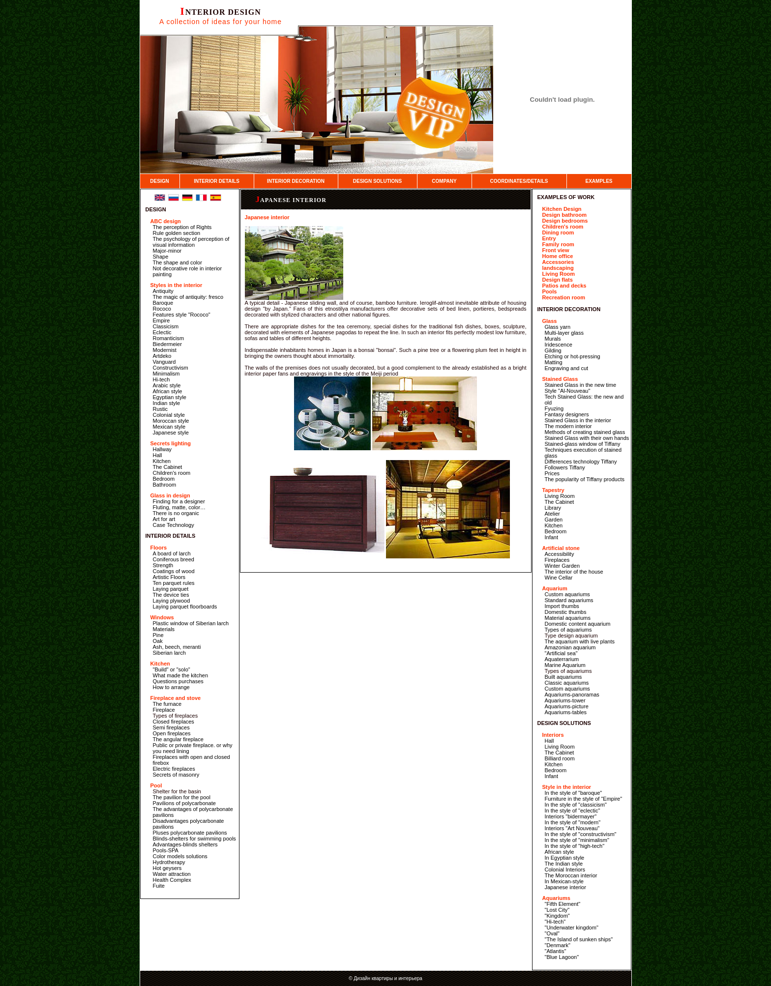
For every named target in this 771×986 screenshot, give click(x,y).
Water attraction (172, 874)
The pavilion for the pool (181, 797)
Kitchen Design (562, 209)
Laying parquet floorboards (185, 606)
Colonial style (169, 415)
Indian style (166, 403)
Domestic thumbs (566, 612)
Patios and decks (564, 286)
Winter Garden (562, 566)
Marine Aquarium (565, 665)
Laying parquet (171, 589)
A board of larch (172, 553)
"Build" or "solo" (171, 669)
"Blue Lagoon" (562, 957)
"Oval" (552, 933)
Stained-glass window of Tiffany (583, 444)
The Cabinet (167, 467)
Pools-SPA (165, 850)
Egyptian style (169, 397)
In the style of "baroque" (573, 793)
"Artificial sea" (561, 653)
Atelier (552, 514)
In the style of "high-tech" (575, 846)
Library (553, 508)
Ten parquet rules (174, 583)
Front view (555, 250)
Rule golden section (177, 233)
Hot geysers (167, 868)
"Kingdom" (557, 916)
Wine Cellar (559, 577)
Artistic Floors (169, 577)
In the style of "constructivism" (581, 834)
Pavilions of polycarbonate (184, 803)
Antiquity (163, 291)
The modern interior (568, 426)
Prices (552, 473)
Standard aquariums (569, 600)
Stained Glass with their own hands (587, 438)
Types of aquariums (568, 630)
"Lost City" (557, 910)
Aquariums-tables (566, 712)
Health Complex (172, 880)
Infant (552, 537)
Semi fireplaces (171, 727)
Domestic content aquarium (578, 624)
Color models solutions (180, 856)
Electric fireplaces (174, 769)
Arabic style (167, 385)
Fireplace (164, 710)
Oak (158, 641)
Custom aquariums (567, 594)
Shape (161, 257)
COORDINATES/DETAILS (519, 181)
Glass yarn (558, 327)
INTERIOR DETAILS (216, 181)
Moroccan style (171, 421)
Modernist (165, 350)
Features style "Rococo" (181, 315)
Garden (554, 519)
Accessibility (559, 554)
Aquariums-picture (567, 706)
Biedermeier (167, 344)
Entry (549, 238)
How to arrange (171, 687)
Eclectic (162, 332)
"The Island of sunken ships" (579, 939)
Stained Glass (560, 379)
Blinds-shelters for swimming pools (194, 838)
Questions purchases (178, 681)
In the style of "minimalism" (577, 840)
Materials (164, 629)
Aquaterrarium (562, 659)
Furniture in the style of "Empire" (584, 799)
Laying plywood (171, 601)
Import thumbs (562, 606)
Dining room (558, 232)
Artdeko (162, 356)
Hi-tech (161, 379)
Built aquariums (563, 677)
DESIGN (159, 181)
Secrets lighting (170, 443)
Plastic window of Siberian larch (191, 623)
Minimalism (166, 374)
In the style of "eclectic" (572, 810)
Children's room (172, 473)
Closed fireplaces (173, 722)
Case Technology (173, 525)
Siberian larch (169, 653)
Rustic (160, 409)
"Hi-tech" (555, 922)
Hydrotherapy (169, 862)
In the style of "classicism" (576, 805)
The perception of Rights (182, 227)
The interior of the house (574, 572)
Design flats (557, 280)
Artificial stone (561, 548)
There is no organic (176, 513)
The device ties (171, 595)
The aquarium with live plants (580, 641)
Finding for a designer (179, 501)
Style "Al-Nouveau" (568, 391)
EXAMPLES (598, 181)
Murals (553, 339)
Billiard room (560, 758)
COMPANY (444, 181)
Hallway (162, 449)
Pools (549, 291)
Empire (161, 320)
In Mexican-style (564, 881)
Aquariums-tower (565, 700)
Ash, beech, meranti (177, 647)
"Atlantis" (555, 951)
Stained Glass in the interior (578, 420)
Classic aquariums (567, 683)
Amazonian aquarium (570, 647)
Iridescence (558, 345)
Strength (163, 565)
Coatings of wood (174, 571)
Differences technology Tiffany (581, 461)
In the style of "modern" (573, 822)
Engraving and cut (567, 368)
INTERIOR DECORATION (296, 181)
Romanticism (168, 338)
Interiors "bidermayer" (571, 816)
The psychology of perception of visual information (191, 242)
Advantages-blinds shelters (185, 844)
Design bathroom (564, 215)
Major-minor (167, 251)
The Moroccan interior (571, 875)
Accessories (558, 262)
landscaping (558, 268)
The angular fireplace (178, 739)
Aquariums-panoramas (572, 694)
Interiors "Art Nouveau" (572, 828)
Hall (157, 455)
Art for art (164, 519)
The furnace (167, 704)
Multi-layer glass (564, 333)
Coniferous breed (173, 559)
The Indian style (564, 864)
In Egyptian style (565, 858)
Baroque (163, 303)
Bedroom (164, 479)
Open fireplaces (172, 733)
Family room (558, 244)
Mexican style (169, 427)
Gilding (553, 350)
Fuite (159, 886)
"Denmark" (557, 945)
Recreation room (563, 297)
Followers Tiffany (565, 467)
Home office (557, 256)
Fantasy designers (567, 414)
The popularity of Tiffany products (584, 479)
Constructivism (170, 368)
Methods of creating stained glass (585, 432)
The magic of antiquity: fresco (188, 297)
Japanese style (171, 432)
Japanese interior (291, 200)
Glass (549, 321)
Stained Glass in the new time (581, 385)
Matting (554, 362)
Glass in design (170, 495)
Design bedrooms (565, 221)
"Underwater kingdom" (571, 927)
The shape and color (177, 262)
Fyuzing (554, 408)
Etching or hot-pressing (572, 356)
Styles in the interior (176, 285)
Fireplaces (557, 560)
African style (167, 391)
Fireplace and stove (175, 698)
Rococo (162, 309)
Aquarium (554, 588)
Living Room (558, 274)
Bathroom (165, 485)
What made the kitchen (180, 675)
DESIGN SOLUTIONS (377, 181)
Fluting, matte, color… (179, 507)
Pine (158, 635)
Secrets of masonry (176, 775)
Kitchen (162, 461)
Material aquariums (568, 618)
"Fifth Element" (563, 904)
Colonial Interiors (565, 869)
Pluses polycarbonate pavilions (190, 833)
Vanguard (164, 362)
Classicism (166, 326)
